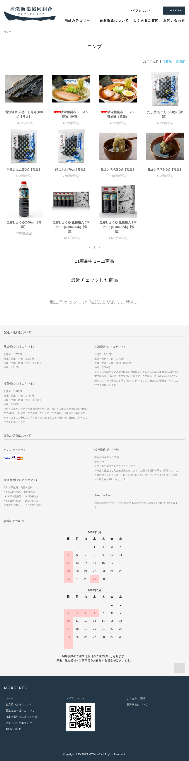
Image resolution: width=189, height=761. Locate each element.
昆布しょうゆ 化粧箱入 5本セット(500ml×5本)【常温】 (71, 227)
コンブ (7, 32)
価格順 (167, 61)
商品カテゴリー (80, 20)
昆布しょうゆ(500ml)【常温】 (24, 225)
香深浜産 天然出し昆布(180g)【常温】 (24, 114)
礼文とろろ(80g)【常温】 (118, 169)
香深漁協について (114, 20)
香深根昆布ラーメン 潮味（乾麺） (71, 114)
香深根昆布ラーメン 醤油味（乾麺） (118, 114)
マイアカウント (140, 10)
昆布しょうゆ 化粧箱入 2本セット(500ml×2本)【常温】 (118, 227)
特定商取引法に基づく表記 (21, 716)
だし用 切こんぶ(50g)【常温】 (165, 114)
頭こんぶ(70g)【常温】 (71, 169)
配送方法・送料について (20, 710)
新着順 (180, 61)
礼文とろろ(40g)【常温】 (165, 169)
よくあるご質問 (146, 20)
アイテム (173, 10)
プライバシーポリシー (19, 722)
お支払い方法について (19, 704)
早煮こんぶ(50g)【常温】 (24, 169)
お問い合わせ (174, 20)
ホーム (10, 698)
